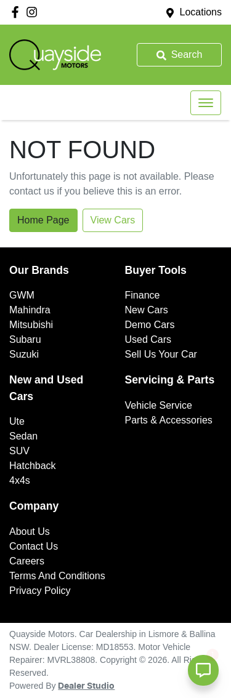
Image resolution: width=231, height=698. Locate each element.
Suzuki (24, 354)
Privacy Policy (40, 590)
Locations (201, 12)
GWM (21, 295)
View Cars (113, 220)
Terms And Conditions (57, 576)
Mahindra (30, 310)
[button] (205, 102)
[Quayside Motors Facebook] (17, 12)
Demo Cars (150, 324)
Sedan (23, 436)
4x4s (19, 480)
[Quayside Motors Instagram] (34, 12)
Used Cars (148, 339)
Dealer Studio (86, 686)
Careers (26, 561)
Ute (17, 421)
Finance (142, 295)
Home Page (43, 220)
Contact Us (33, 546)
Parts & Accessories (169, 420)
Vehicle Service (158, 405)
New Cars (146, 310)
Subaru (25, 339)
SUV (19, 451)
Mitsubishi (31, 324)
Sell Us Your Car (161, 354)
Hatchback (32, 465)
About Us (29, 531)
